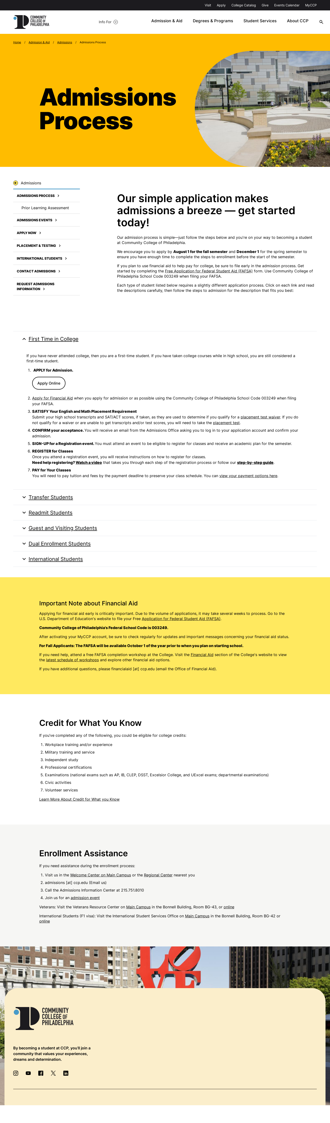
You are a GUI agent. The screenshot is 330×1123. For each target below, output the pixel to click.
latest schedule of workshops (72, 665)
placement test (226, 424)
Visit (208, 5)
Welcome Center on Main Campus (100, 880)
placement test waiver (260, 418)
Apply (221, 5)
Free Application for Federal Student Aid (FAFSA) (209, 271)
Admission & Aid (155, 22)
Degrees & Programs (199, 22)
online (229, 912)
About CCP (279, 22)
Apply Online (48, 384)
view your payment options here (248, 477)
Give (265, 5)
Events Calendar (287, 5)
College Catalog (243, 5)
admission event (85, 903)
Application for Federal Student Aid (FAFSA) (181, 624)
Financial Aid (202, 660)
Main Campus (138, 912)
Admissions (64, 42)
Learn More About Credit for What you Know (79, 805)
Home (17, 42)
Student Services (243, 22)
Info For (71, 22)
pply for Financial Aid (54, 399)
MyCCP (311, 5)
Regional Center (158, 880)
